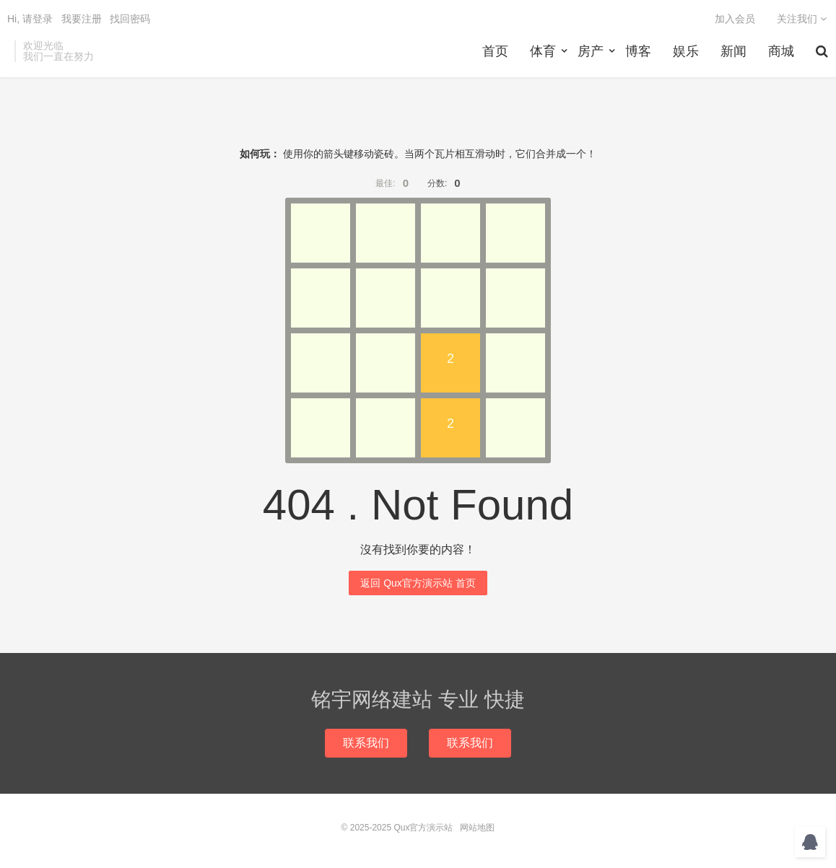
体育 (543, 51)
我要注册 (81, 19)
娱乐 (686, 51)
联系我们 (366, 743)
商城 (781, 51)
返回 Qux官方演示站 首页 (417, 583)
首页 (495, 51)
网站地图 (477, 828)
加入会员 (735, 19)
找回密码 (130, 19)
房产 (591, 51)
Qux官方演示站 (423, 828)
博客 (638, 51)
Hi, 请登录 (30, 19)
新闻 (733, 51)
